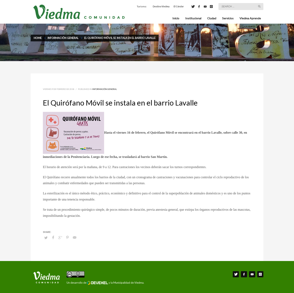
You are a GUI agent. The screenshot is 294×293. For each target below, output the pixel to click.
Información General (104, 89)
